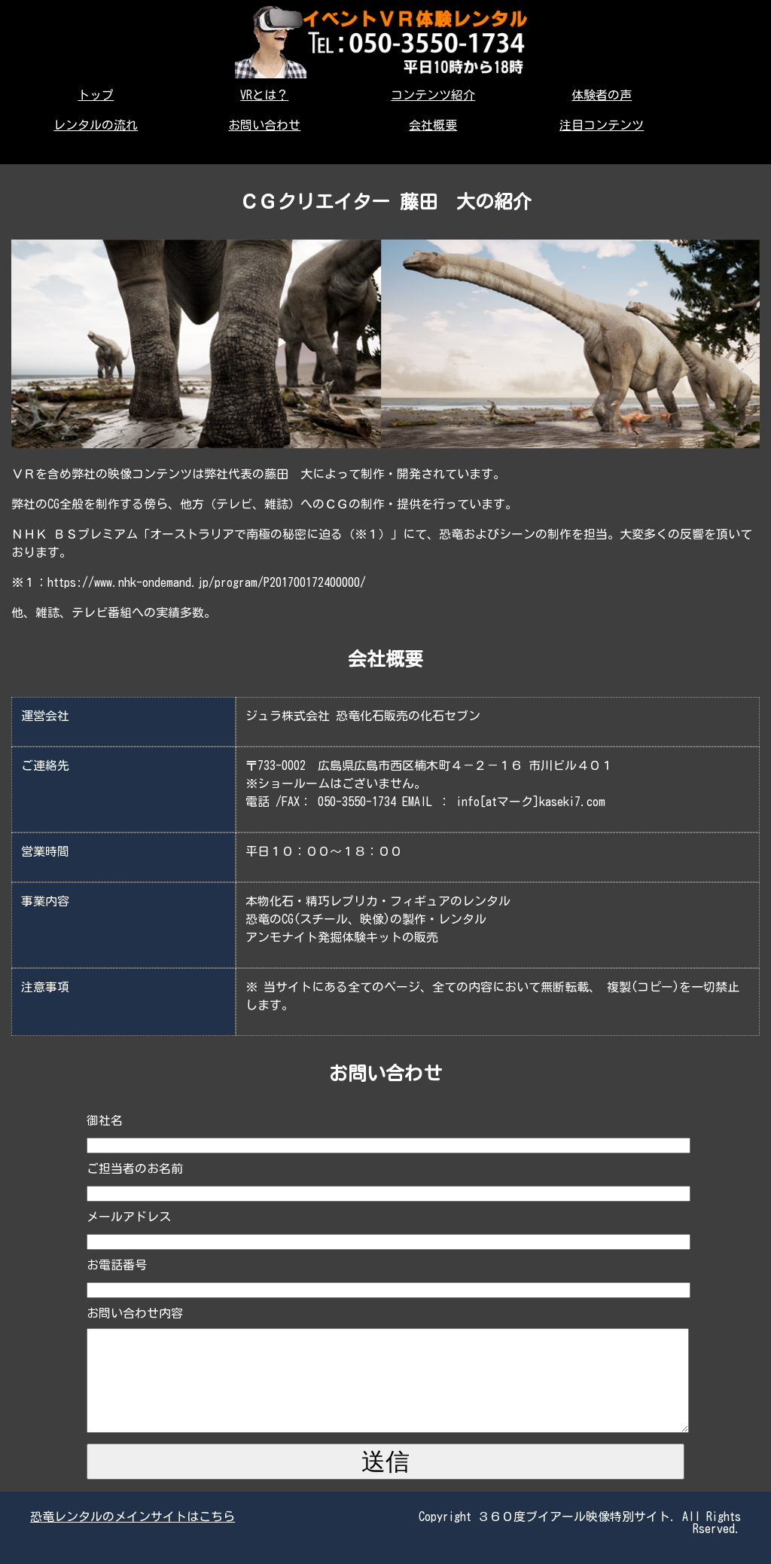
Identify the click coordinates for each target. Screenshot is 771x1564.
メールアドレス (129, 1217)
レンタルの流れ (95, 125)
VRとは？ (264, 95)
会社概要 (433, 125)
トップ (96, 95)
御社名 (105, 1120)
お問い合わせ (264, 125)
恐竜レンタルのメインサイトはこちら (132, 1517)
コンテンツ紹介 (433, 95)
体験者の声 (601, 95)
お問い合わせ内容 (135, 1313)
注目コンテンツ (601, 125)
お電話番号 (117, 1265)
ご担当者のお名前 (135, 1168)
